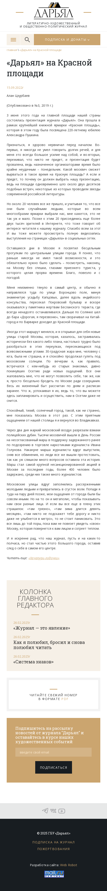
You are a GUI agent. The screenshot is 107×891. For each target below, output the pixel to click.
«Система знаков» (33, 662)
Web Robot (68, 865)
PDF (65, 699)
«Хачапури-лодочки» (44, 558)
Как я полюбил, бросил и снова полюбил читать (49, 644)
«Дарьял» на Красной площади (40, 50)
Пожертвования (53, 849)
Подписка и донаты (65, 39)
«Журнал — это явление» (41, 628)
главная (12, 50)
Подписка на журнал (53, 842)
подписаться (53, 767)
